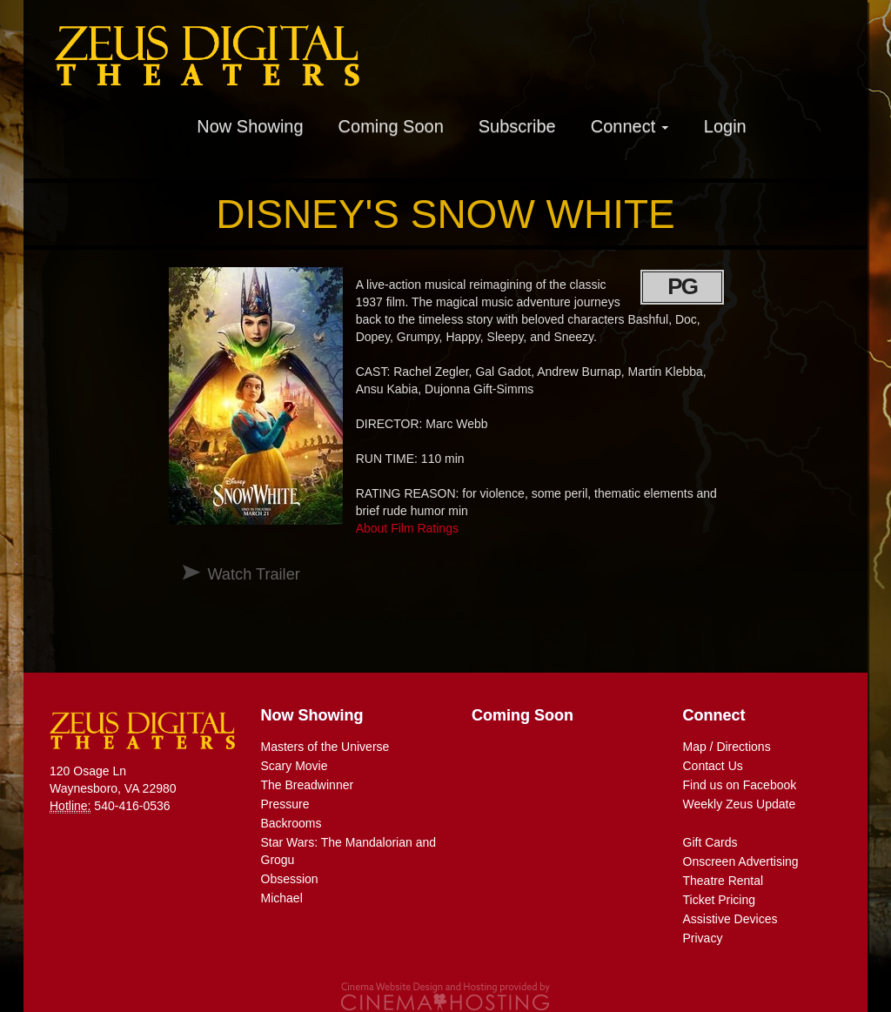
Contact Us (713, 766)
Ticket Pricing (719, 900)
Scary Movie (294, 766)
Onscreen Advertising (741, 861)
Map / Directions (727, 747)
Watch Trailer (253, 574)
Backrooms (291, 823)
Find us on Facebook (740, 785)
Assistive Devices (730, 919)
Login (725, 126)
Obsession (289, 879)
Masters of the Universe (325, 747)
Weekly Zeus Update (739, 804)
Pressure (285, 804)
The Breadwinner (307, 785)
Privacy (703, 938)
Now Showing (250, 126)
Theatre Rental (723, 881)
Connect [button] (630, 126)
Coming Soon (391, 126)
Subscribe (517, 126)
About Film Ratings (407, 528)
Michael (282, 898)
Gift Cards (710, 842)
